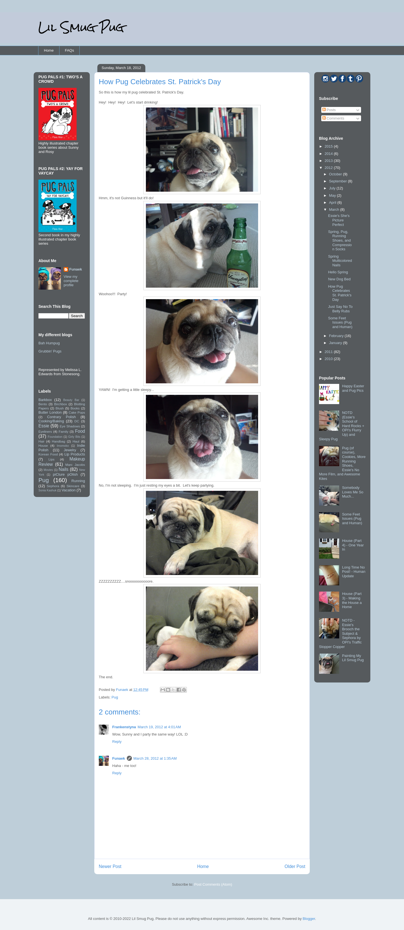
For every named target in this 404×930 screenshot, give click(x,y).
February (337, 336)
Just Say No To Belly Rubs (340, 308)
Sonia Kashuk (47, 490)
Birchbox (60, 404)
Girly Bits (74, 436)
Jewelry (70, 450)
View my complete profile (71, 280)
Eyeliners (45, 431)
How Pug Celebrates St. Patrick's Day (339, 293)
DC (76, 421)
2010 (329, 359)
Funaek (122, 690)
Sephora (53, 486)
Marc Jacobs (75, 464)
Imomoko (63, 445)
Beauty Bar (71, 400)
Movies (48, 469)
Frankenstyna (124, 727)
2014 (329, 154)
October (336, 174)
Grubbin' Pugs (49, 351)
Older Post (294, 866)
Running (78, 481)
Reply (116, 741)
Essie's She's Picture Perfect (339, 220)
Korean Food (48, 454)
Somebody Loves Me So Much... (352, 491)
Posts (329, 110)
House (43, 445)
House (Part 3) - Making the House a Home (352, 600)
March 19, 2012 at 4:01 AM (159, 727)
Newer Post (110, 866)
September (338, 181)
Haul (76, 441)
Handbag (58, 441)
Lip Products (74, 454)
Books (74, 408)
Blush (60, 408)
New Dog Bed (339, 279)
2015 (329, 146)
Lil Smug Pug (81, 27)
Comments (333, 118)
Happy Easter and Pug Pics (353, 388)
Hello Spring (338, 272)
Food (80, 431)
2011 (329, 352)
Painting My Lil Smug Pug (353, 658)
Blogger (309, 919)
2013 (329, 161)
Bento (42, 404)
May (333, 195)
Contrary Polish (61, 417)
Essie (43, 425)
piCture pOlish (65, 474)
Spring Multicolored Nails (340, 260)
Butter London (50, 412)
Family (63, 431)
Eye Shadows (70, 426)
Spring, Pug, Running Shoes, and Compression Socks (340, 240)
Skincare (72, 486)
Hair (41, 441)
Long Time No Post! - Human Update (353, 571)
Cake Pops (77, 412)
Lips (51, 459)
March (334, 209)
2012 (329, 168)
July (333, 188)
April (333, 202)
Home (49, 50)
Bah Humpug (49, 343)
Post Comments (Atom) (213, 884)
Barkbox (45, 400)
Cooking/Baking (51, 421)
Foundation (55, 436)
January (336, 343)
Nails (63, 469)
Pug (115, 697)
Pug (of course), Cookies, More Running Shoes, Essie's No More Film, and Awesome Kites (342, 463)
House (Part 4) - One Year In (353, 545)
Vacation (69, 490)
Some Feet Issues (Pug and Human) (340, 322)
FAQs (69, 50)
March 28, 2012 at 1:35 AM (155, 758)
